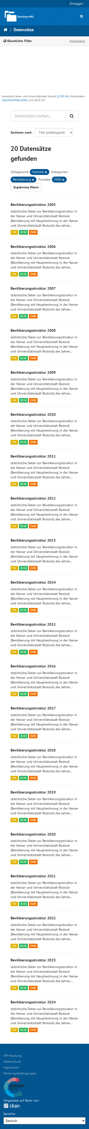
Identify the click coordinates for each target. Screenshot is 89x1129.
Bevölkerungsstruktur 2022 (33, 918)
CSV (14, 232)
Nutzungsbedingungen (20, 1073)
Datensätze (24, 29)
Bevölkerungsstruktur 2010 (33, 414)
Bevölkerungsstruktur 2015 (33, 624)
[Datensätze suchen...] (38, 115)
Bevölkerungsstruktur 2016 (33, 666)
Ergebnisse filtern (26, 187)
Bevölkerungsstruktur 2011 (33, 456)
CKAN (11, 1105)
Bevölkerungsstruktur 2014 (33, 582)
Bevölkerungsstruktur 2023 (33, 960)
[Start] (6, 29)
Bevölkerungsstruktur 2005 (33, 204)
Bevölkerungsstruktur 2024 (33, 1002)
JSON (33, 232)
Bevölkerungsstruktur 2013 (33, 540)
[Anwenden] (72, 115)
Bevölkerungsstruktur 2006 (33, 246)
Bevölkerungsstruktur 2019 (33, 792)
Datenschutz (12, 1061)
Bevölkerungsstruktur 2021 (33, 876)
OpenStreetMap (11, 100)
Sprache (9, 1114)
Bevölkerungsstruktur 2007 (33, 288)
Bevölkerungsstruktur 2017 (33, 708)
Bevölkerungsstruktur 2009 (33, 372)
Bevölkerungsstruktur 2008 (33, 330)
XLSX (23, 232)
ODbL (24, 100)
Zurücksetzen (77, 41)
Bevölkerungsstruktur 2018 (33, 750)
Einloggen (76, 4)
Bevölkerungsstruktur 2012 (33, 498)
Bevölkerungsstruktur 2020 (33, 834)
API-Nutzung (13, 1055)
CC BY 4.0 (63, 96)
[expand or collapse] (81, 16)
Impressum (11, 1067)
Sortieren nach (21, 132)
